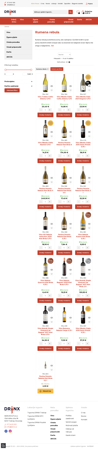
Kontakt (60, 3)
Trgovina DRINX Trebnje (36, 413)
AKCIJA (89, 19)
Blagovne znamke (77, 3)
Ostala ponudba (51, 21)
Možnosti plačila (72, 425)
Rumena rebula (42, 69)
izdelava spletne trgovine (78, 446)
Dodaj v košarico (45, 115)
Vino (22, 19)
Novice (48, 3)
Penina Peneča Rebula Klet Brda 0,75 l (64, 237)
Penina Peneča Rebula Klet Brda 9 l (45, 191)
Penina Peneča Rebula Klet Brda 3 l (83, 191)
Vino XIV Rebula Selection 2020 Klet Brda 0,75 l (45, 237)
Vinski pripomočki (68, 21)
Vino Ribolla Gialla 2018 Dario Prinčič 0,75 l (83, 330)
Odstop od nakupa (70, 430)
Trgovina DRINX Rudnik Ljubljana (36, 424)
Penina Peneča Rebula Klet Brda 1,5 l (64, 191)
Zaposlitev (67, 3)
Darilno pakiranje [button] (11, 86)
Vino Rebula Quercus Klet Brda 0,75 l (45, 282)
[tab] (18, 81)
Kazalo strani (70, 435)
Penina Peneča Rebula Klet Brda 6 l (64, 145)
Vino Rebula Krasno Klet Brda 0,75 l (83, 237)
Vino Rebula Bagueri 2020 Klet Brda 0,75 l (64, 282)
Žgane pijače (35, 21)
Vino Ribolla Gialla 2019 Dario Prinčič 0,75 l (83, 145)
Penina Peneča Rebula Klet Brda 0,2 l (45, 378)
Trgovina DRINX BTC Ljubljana (35, 417)
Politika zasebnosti (70, 417)
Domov (6, 26)
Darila (79, 19)
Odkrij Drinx (13, 21)
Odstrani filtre (12, 90)
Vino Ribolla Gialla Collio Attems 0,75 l (64, 99)
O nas (42, 3)
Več (52, 46)
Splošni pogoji (71, 422)
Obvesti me (45, 391)
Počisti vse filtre (57, 69)
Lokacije (53, 3)
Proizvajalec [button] (9, 81)
